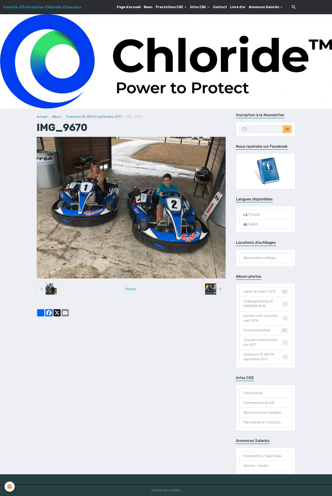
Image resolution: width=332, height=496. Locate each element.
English (251, 224)
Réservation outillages (260, 258)
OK (287, 129)
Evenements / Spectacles (263, 456)
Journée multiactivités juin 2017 (265, 342)
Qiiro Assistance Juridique (262, 413)
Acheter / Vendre (256, 466)
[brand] (42, 7)
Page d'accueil (129, 7)
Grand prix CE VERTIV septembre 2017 (94, 117)
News (148, 7)
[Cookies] (10, 487)
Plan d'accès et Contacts (262, 422)
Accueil (42, 117)
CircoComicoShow (265, 330)
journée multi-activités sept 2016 (265, 318)
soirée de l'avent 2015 (265, 292)
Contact (220, 7)
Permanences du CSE (259, 403)
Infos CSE (198, 7)
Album (56, 117)
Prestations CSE (170, 7)
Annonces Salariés (264, 7)
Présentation (253, 393)
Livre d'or (238, 7)
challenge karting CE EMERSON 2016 (265, 303)
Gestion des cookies (166, 490)
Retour (131, 289)
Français (252, 214)
